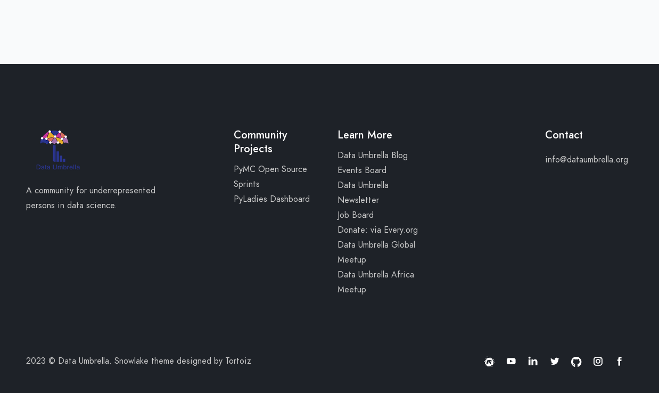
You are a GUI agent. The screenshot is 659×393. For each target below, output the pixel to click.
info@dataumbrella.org (586, 160)
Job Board (355, 215)
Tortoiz (238, 361)
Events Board (361, 170)
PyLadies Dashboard (272, 199)
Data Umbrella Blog (372, 155)
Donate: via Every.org (377, 230)
